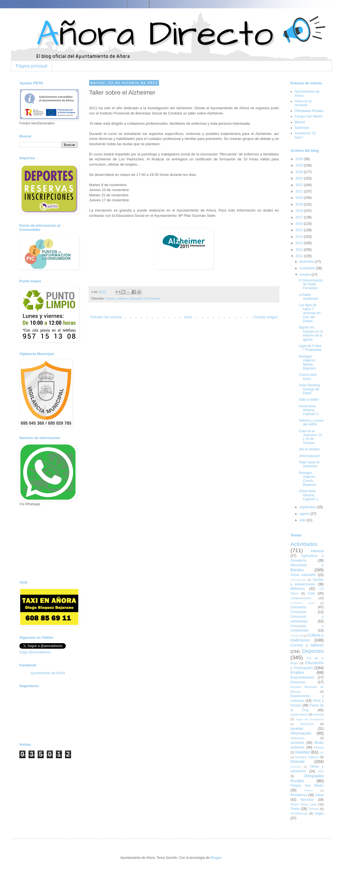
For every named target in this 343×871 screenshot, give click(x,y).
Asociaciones (298, 579)
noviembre (308, 268)
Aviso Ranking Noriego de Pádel (309, 389)
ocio (321, 771)
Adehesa (317, 551)
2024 (300, 172)
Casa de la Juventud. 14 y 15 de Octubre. (310, 437)
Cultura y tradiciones (307, 637)
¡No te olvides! (309, 449)
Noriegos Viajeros (307, 757)
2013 (300, 243)
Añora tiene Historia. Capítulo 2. (309, 410)
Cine (311, 593)
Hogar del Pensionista (310, 719)
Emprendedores (302, 677)
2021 (300, 191)
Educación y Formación (144, 298)
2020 (300, 198)
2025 (300, 165)
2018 (300, 211)
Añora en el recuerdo (303, 103)
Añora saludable (303, 575)
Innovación (297, 738)
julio (303, 520)
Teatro (295, 809)
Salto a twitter (309, 399)
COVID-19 (296, 635)
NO (322, 752)
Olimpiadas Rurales (309, 111)
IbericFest (306, 724)
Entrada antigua (265, 317)
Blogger (216, 858)
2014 (300, 237)
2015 (300, 230)
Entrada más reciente (106, 317)
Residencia (298, 795)
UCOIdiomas (299, 813)
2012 (300, 250)
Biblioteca (297, 589)
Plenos (308, 790)
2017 (300, 217)
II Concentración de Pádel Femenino (311, 284)
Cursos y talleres (116, 298)
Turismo (313, 808)
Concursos (298, 612)
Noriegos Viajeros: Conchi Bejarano (307, 479)
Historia (318, 714)
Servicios (307, 800)
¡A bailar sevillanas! (308, 297)
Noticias (297, 761)
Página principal (31, 66)
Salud (319, 795)
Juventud (297, 743)
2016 (300, 224)
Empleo (297, 672)
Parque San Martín (309, 116)
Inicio (188, 317)
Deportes (313, 651)
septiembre (308, 507)
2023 (300, 178)
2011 (300, 256)
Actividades (304, 544)
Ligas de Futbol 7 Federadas (310, 348)
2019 (300, 204)
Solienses (302, 128)
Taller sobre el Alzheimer (309, 464)
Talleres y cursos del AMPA (311, 422)
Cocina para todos (308, 376)
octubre (305, 275)
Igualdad (296, 729)
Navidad (302, 752)
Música (319, 747)
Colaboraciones (300, 598)
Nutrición (295, 766)
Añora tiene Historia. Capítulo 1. (309, 495)
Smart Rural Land (303, 804)
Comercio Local (302, 602)
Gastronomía (299, 714)
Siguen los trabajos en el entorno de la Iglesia (311, 333)
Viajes (319, 813)
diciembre (307, 262)
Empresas (297, 682)
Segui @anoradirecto (35, 652)
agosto (305, 514)
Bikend (300, 122)
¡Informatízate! (309, 456)
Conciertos (298, 607)
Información (300, 733)
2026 (300, 159)
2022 (300, 185)
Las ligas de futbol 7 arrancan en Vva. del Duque (310, 313)
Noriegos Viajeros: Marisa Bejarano (307, 362)
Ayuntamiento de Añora (47, 673)
